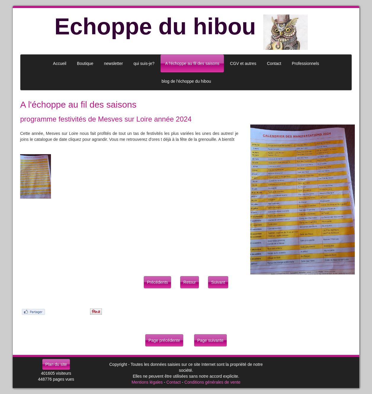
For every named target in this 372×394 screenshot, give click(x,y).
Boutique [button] (85, 63)
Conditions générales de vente (212, 382)
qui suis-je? (144, 63)
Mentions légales (147, 382)
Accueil (59, 63)
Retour (189, 282)
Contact (173, 382)
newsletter (113, 63)
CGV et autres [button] (243, 63)
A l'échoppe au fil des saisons (192, 63)
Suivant (218, 282)
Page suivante (210, 340)
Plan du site (56, 364)
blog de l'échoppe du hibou (186, 81)
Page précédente (164, 340)
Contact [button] (274, 63)
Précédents (157, 282)
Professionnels (305, 63)
